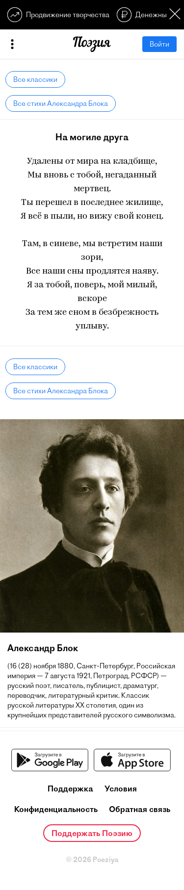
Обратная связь (139, 809)
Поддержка (70, 788)
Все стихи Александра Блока (60, 103)
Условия (121, 788)
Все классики (35, 79)
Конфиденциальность (56, 809)
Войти (159, 44)
